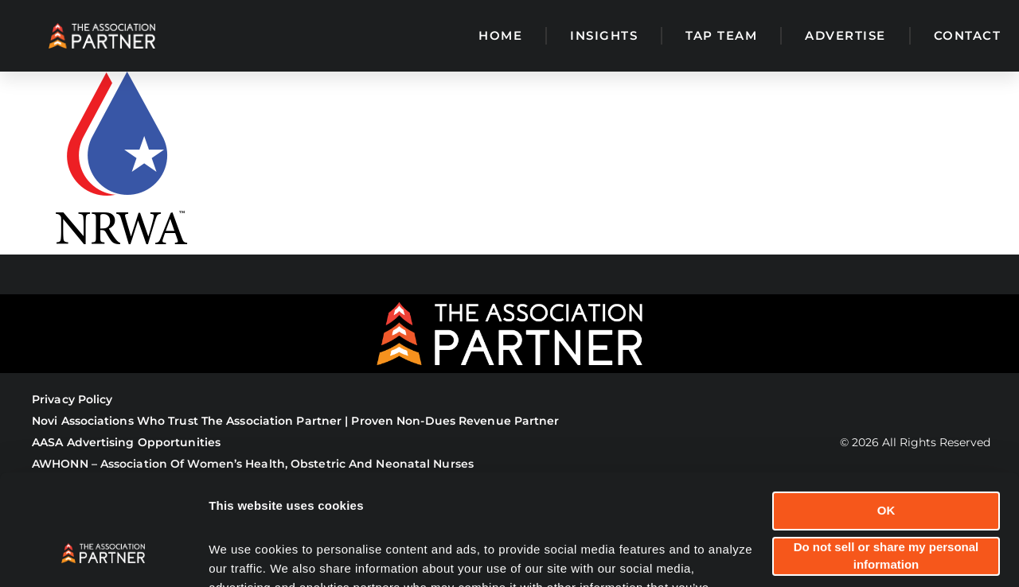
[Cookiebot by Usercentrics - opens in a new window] (103, 556)
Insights (604, 35)
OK (886, 415)
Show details (246, 555)
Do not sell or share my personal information (886, 460)
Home (500, 35)
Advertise (845, 35)
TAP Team (721, 35)
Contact (967, 35)
